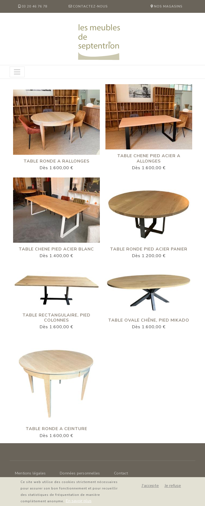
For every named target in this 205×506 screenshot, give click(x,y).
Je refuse (172, 488)
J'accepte (150, 488)
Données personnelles (80, 473)
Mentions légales (30, 473)
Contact (121, 473)
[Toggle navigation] (17, 72)
